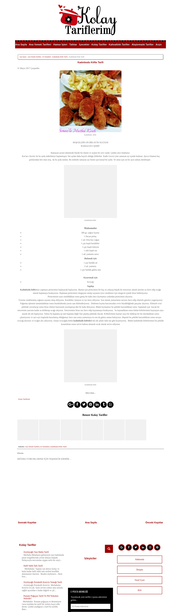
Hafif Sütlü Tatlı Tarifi (33, 536)
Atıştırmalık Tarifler (143, 44)
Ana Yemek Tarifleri (40, 44)
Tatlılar (73, 44)
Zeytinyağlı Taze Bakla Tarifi (36, 523)
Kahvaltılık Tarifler (119, 44)
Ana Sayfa (21, 44)
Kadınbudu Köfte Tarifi (59, 57)
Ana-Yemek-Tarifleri (34, 57)
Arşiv (159, 44)
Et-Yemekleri (46, 57)
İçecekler (84, 44)
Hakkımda (139, 530)
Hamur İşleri (60, 44)
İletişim (139, 540)
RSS (140, 561)
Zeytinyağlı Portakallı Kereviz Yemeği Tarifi (42, 553)
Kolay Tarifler (99, 44)
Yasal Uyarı (140, 550)
